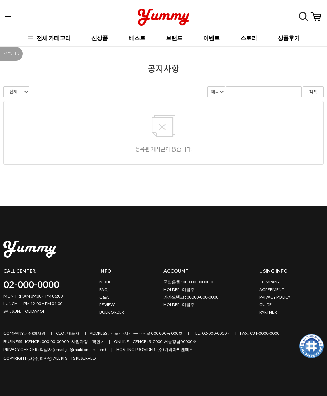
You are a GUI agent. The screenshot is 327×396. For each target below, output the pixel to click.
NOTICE (106, 281)
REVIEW (107, 304)
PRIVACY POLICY (274, 297)
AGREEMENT (271, 289)
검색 (303, 16)
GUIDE (265, 304)
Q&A (104, 297)
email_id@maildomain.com (79, 349)
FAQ (103, 289)
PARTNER (268, 312)
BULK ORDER (111, 312)
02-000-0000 (31, 284)
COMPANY (269, 281)
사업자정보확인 (85, 341)
